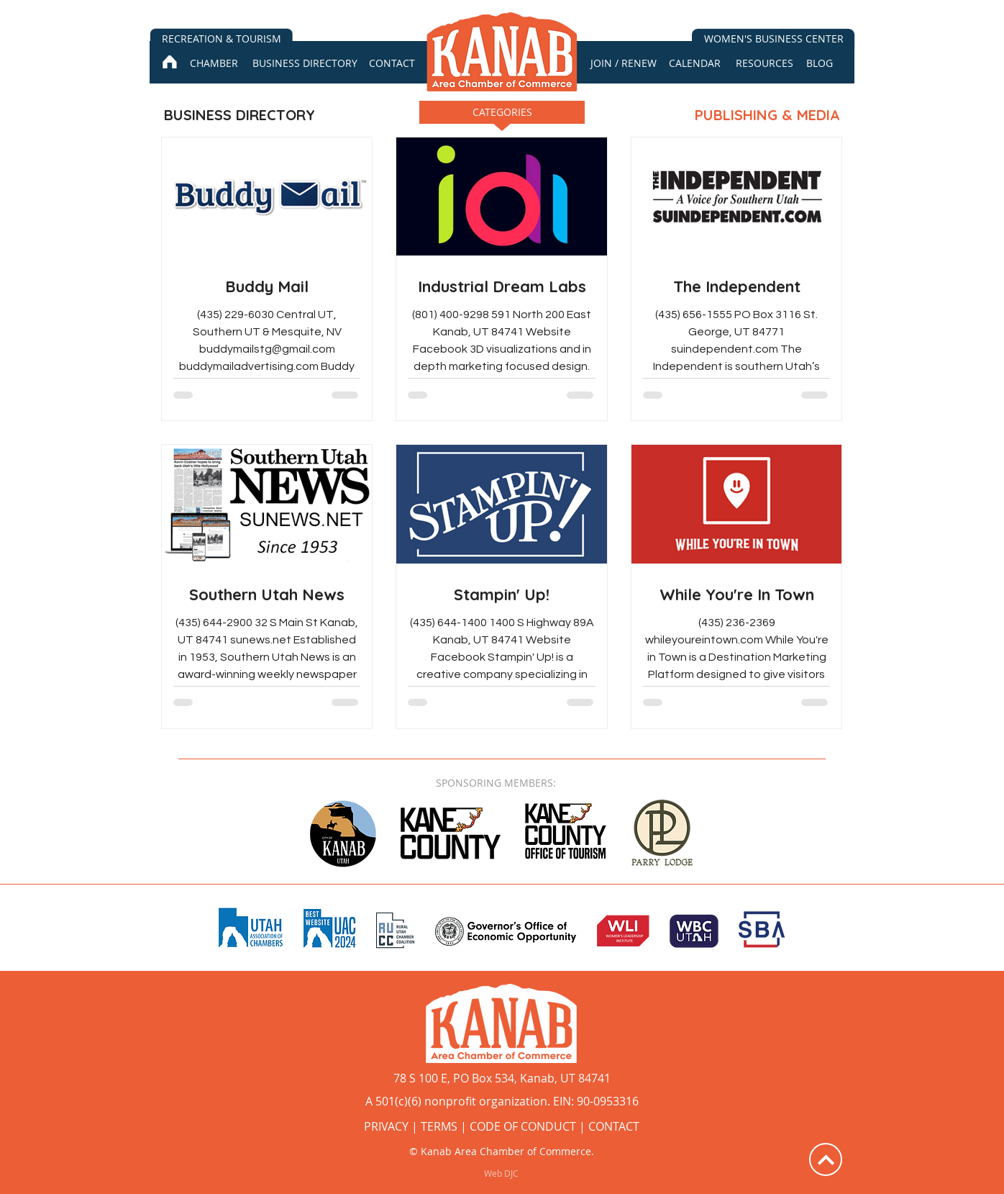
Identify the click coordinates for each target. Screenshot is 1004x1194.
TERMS (439, 1126)
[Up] (825, 1159)
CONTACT (613, 1126)
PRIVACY (386, 1126)
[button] (502, 116)
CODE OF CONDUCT (523, 1126)
